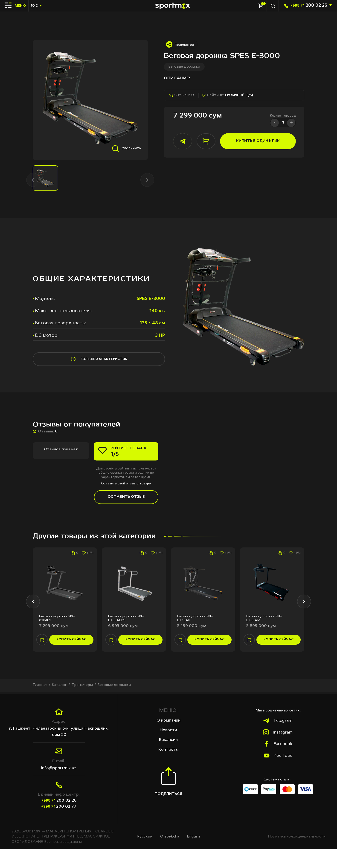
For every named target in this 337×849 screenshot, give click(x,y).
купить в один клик (255, 141)
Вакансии (168, 740)
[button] (33, 603)
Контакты (168, 750)
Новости (168, 730)
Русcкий (144, 836)
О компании (168, 720)
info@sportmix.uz (58, 768)
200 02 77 (58, 806)
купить (72, 641)
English (193, 836)
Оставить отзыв (126, 498)
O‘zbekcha (169, 836)
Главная (40, 687)
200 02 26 (309, 5)
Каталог (59, 687)
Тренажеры (82, 687)
